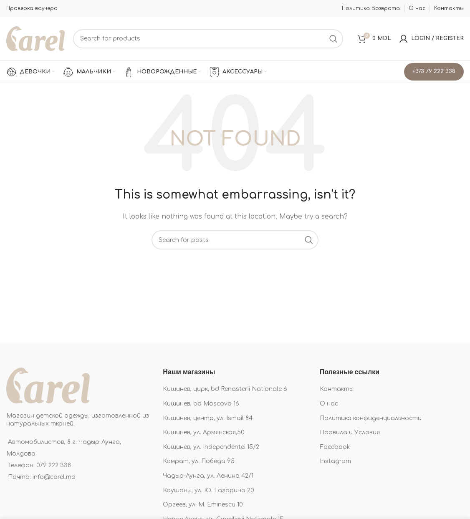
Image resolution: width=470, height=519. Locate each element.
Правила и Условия (350, 432)
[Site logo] (35, 38)
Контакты (337, 389)
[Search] (208, 38)
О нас (329, 404)
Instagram (335, 461)
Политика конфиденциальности (371, 418)
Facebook (335, 447)
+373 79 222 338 (433, 71)
